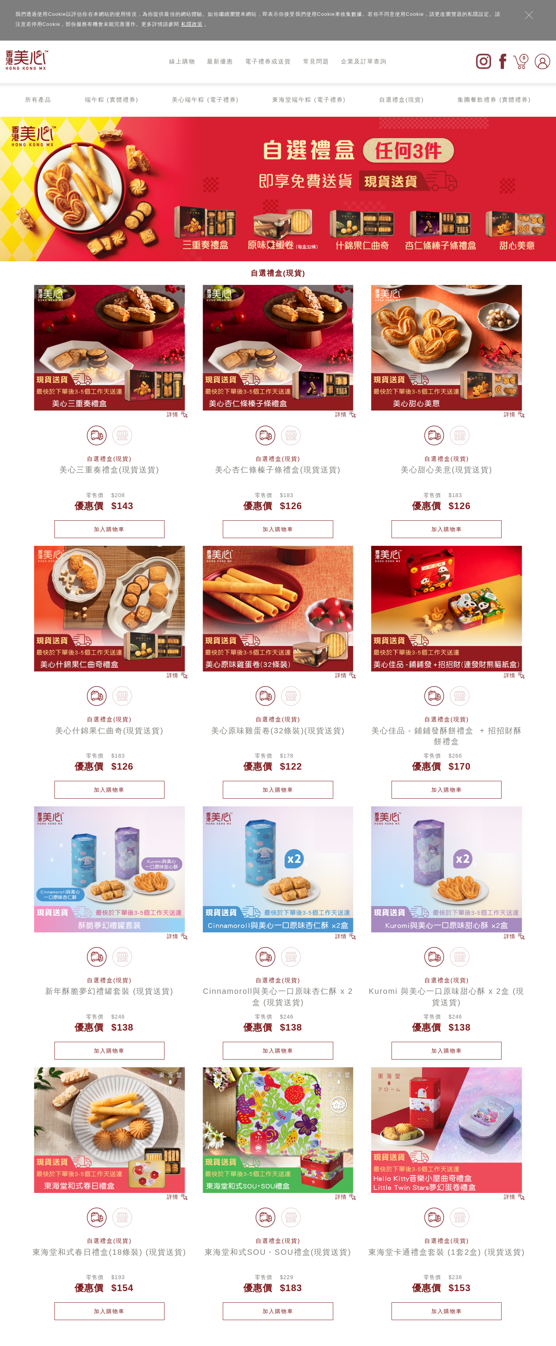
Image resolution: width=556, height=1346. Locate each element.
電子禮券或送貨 (268, 61)
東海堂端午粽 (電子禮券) (309, 99)
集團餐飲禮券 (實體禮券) (494, 99)
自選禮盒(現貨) (401, 99)
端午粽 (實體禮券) (112, 99)
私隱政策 (192, 24)
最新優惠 (220, 61)
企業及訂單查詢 (364, 61)
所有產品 (38, 99)
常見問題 (316, 61)
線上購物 (182, 61)
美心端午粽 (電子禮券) (205, 99)
